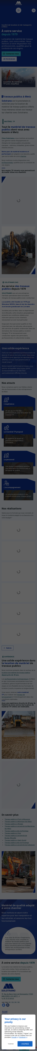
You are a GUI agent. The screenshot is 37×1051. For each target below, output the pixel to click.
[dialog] (18, 1032)
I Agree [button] (25, 1044)
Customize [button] (11, 1044)
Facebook (22, 1037)
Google (14, 1037)
